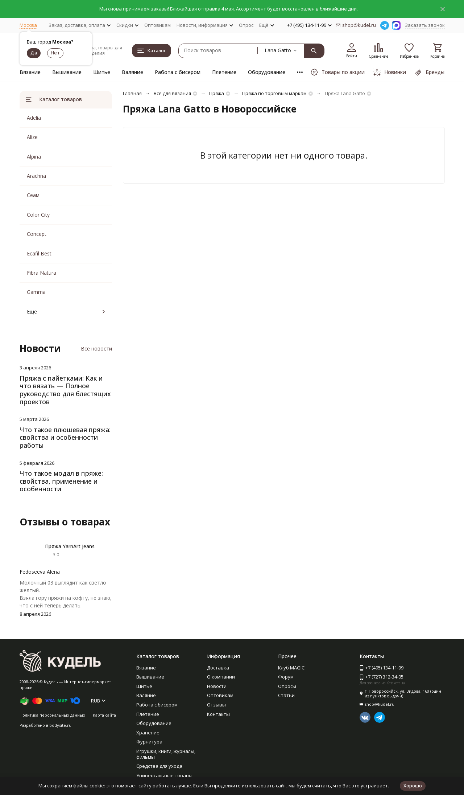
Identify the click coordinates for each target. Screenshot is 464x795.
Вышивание (67, 72)
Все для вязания (172, 93)
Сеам (33, 195)
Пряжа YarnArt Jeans (70, 546)
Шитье (101, 72)
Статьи (286, 695)
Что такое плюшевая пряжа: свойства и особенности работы (65, 437)
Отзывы (216, 704)
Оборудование (266, 72)
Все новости (96, 348)
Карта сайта (104, 715)
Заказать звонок (425, 25)
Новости (217, 686)
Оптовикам (157, 25)
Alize (32, 137)
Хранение (148, 732)
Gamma (36, 291)
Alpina (34, 156)
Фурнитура (149, 741)
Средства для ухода (159, 766)
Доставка (218, 667)
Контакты (218, 714)
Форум (286, 676)
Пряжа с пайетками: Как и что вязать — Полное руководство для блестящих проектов (65, 390)
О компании (221, 676)
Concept (36, 233)
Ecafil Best (39, 253)
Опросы (287, 686)
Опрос (246, 25)
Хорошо (412, 785)
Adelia (34, 117)
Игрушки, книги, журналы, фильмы (165, 754)
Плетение (224, 72)
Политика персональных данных (52, 715)
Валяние (132, 72)
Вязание (30, 72)
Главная (132, 93)
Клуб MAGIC (291, 667)
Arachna (36, 175)
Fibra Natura (41, 272)
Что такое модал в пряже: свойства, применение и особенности (61, 481)
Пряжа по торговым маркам (274, 93)
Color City (38, 214)
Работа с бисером (177, 72)
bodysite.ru (60, 725)
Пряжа (216, 93)
